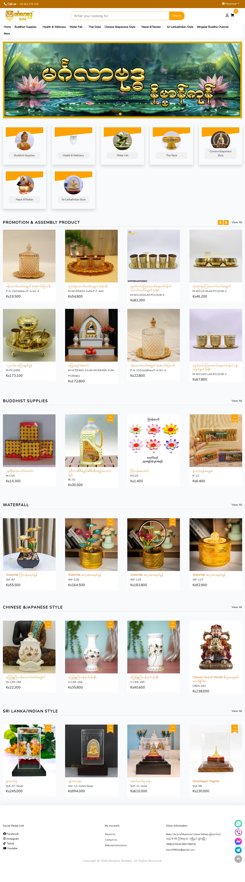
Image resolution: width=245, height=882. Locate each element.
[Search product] (120, 16)
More (7, 33)
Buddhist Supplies (26, 27)
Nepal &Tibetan (151, 27)
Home (7, 27)
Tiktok (8, 843)
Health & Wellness (54, 27)
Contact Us (111, 839)
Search (176, 16)
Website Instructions (116, 845)
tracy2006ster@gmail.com (180, 849)
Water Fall (75, 27)
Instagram (11, 839)
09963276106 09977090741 (181, 844)
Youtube (10, 848)
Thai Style (94, 27)
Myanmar (229, 4)
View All (237, 222)
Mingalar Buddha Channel (213, 27)
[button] (120, 114)
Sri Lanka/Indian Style (180, 27)
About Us (110, 834)
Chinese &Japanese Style (120, 27)
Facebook (11, 834)
